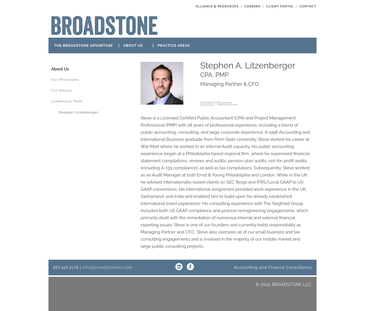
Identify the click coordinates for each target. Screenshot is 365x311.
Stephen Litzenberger (78, 112)
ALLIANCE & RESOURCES (217, 6)
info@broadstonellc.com (107, 267)
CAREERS (252, 6)
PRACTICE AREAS (174, 46)
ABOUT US (133, 46)
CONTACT (307, 6)
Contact (207, 103)
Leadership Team (67, 101)
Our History (61, 90)
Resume (224, 103)
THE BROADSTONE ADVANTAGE (83, 46)
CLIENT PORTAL (280, 6)
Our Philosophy (65, 80)
